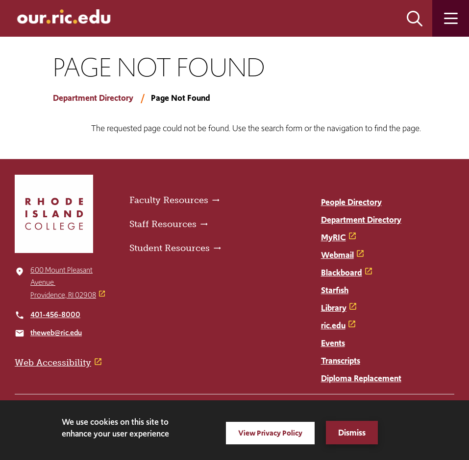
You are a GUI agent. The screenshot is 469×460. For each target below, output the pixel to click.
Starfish (334, 290)
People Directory (351, 202)
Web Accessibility (53, 362)
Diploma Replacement (361, 378)
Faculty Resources (168, 200)
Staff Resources (163, 224)
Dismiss (352, 432)
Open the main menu (450, 18)
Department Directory (93, 98)
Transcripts (340, 361)
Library (333, 308)
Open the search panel (414, 18)
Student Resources (169, 248)
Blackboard (341, 272)
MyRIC (333, 237)
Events (333, 343)
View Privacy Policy (270, 433)
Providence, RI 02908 (63, 295)
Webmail (337, 255)
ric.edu (333, 325)
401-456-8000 (55, 314)
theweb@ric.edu (56, 332)
